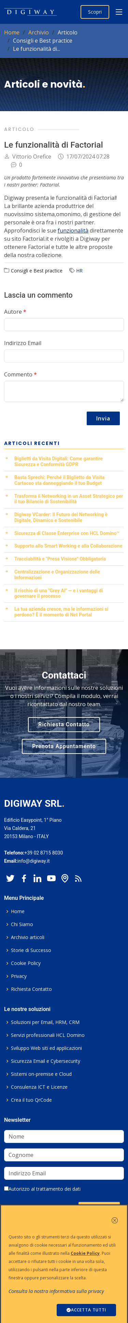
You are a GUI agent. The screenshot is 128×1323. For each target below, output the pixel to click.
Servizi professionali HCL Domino (48, 1035)
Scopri (95, 12)
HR (79, 270)
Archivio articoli (27, 937)
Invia (103, 418)
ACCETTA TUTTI (86, 1310)
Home (11, 32)
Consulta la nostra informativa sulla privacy (56, 1291)
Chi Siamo (22, 924)
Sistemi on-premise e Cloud (41, 1074)
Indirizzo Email (22, 343)
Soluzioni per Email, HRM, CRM (45, 1022)
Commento (20, 374)
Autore (15, 311)
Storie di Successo (31, 950)
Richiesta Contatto (64, 724)
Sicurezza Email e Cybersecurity (45, 1061)
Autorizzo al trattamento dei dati (42, 1189)
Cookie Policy (26, 963)
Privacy (19, 976)
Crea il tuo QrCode (31, 1100)
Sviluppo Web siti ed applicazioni (46, 1048)
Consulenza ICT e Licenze (39, 1087)
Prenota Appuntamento (64, 746)
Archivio (38, 32)
